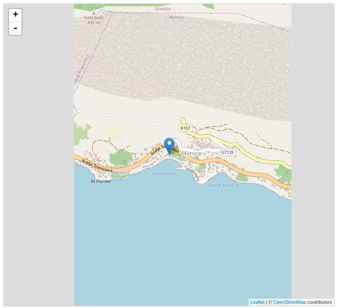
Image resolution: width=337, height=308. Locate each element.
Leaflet (258, 302)
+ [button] (15, 15)
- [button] (15, 28)
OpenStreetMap (289, 302)
